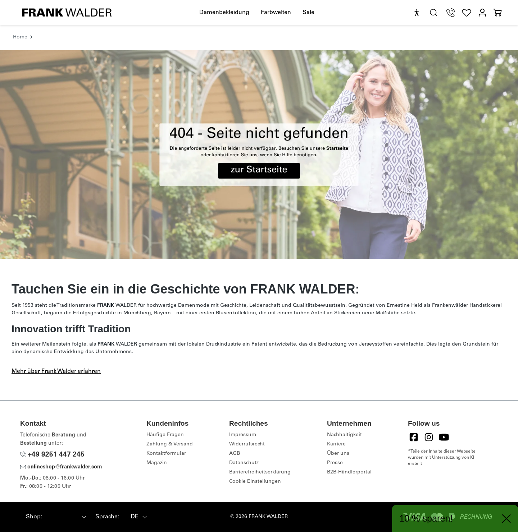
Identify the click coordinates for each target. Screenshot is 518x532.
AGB (234, 453)
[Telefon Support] (450, 12)
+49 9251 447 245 (52, 455)
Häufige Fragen (165, 435)
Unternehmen (349, 423)
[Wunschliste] (466, 12)
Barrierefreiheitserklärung (260, 472)
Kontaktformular (166, 453)
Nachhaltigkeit (344, 435)
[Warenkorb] (497, 12)
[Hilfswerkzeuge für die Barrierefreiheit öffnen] (416, 12)
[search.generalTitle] (433, 13)
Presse (335, 463)
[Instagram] (429, 437)
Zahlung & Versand (169, 444)
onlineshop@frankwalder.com (61, 467)
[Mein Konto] (482, 12)
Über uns (338, 453)
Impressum (242, 435)
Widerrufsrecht (247, 444)
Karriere (336, 444)
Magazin (156, 463)
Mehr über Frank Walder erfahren (56, 371)
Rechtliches (248, 423)
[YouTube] (444, 437)
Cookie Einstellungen (255, 481)
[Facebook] (413, 437)
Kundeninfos (167, 423)
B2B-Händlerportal (349, 472)
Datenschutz (244, 463)
